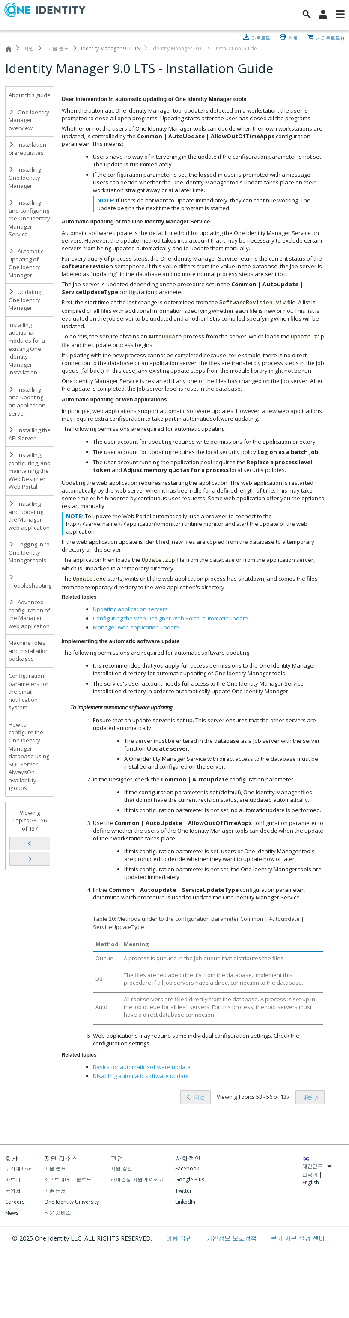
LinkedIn (185, 1201)
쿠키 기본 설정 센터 (298, 1238)
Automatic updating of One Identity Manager (26, 263)
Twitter (183, 1190)
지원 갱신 (121, 1168)
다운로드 (261, 37)
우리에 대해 (18, 1168)
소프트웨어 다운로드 (68, 1179)
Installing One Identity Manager (25, 177)
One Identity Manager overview (29, 120)
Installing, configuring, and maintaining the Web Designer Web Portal (30, 470)
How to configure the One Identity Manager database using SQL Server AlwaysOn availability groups (29, 756)
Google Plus (189, 1179)
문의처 (13, 1190)
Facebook (187, 1168)
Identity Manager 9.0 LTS (110, 48)
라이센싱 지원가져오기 (136, 1179)
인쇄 (293, 37)
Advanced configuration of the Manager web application (29, 614)
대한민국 (317, 1166)
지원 (29, 48)
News (11, 1213)
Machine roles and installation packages (29, 650)
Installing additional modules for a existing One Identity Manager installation (27, 348)
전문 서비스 (57, 1213)
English (310, 1182)
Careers (14, 1201)
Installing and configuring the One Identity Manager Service (29, 218)
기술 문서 (57, 48)
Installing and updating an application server (27, 401)
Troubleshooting (30, 581)
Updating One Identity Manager (25, 300)
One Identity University (71, 1201)
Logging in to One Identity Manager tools (29, 552)
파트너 (13, 1179)
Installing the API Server (30, 434)
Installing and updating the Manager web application (29, 515)
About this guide (30, 95)
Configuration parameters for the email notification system (28, 691)
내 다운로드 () (329, 37)
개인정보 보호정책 (232, 1238)
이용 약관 (180, 1238)
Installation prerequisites (27, 149)
